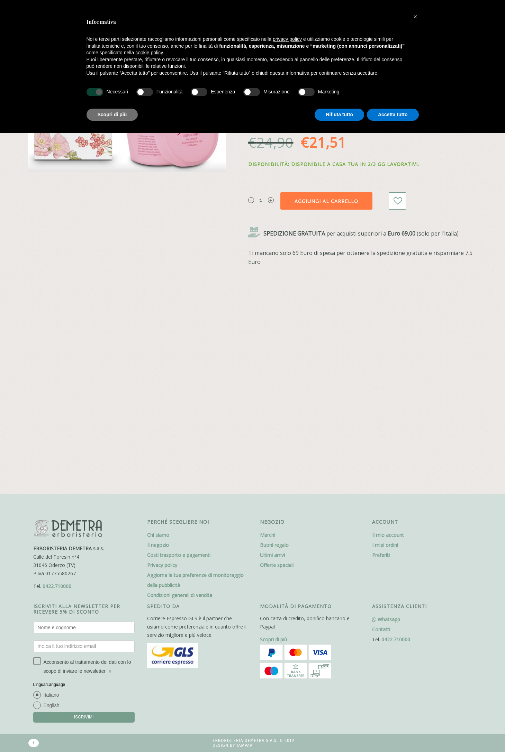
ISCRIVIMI (84, 717)
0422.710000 (57, 586)
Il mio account (388, 535)
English (52, 705)
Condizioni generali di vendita (179, 595)
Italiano (51, 695)
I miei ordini (385, 545)
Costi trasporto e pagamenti (178, 555)
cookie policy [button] (149, 52)
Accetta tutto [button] (393, 114)
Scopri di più (273, 639)
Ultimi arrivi (272, 555)
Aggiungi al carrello (326, 201)
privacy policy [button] (287, 39)
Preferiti (381, 555)
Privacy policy (162, 565)
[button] (415, 16)
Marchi (267, 535)
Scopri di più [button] (112, 114)
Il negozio (158, 545)
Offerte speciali (277, 565)
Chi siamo (158, 535)
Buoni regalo (274, 545)
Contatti (381, 629)
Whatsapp (386, 619)
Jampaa (245, 745)
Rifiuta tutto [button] (339, 114)
